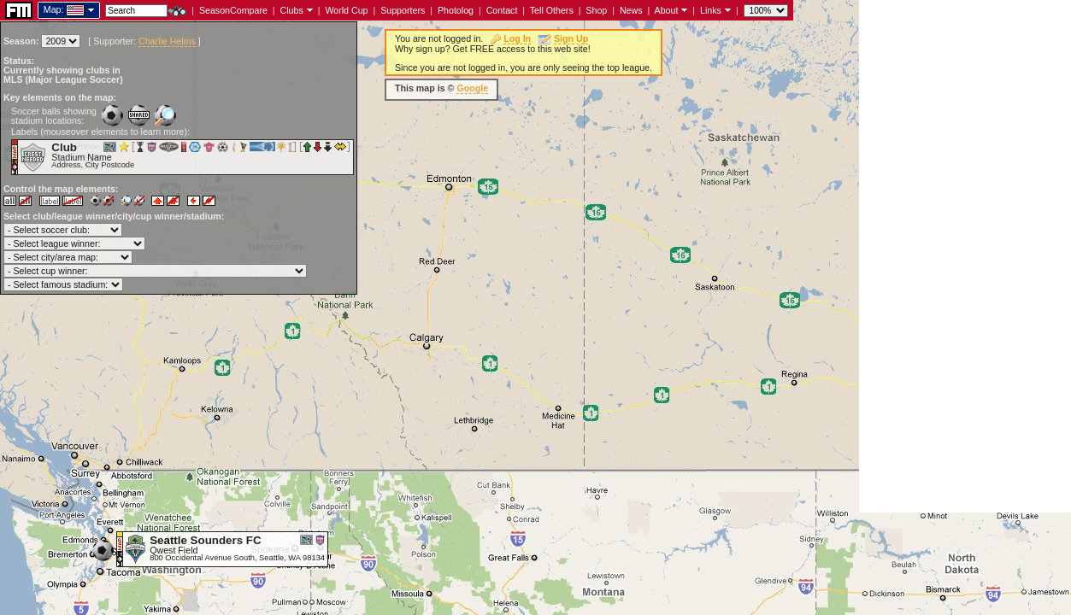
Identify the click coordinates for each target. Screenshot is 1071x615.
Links (710, 10)
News (631, 10)
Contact (502, 10)
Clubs (291, 10)
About (667, 10)
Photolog (456, 10)
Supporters (402, 10)
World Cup (346, 10)
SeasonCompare (233, 10)
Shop (596, 10)
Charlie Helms (167, 41)
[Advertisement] (965, 256)
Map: (54, 9)
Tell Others (552, 10)
